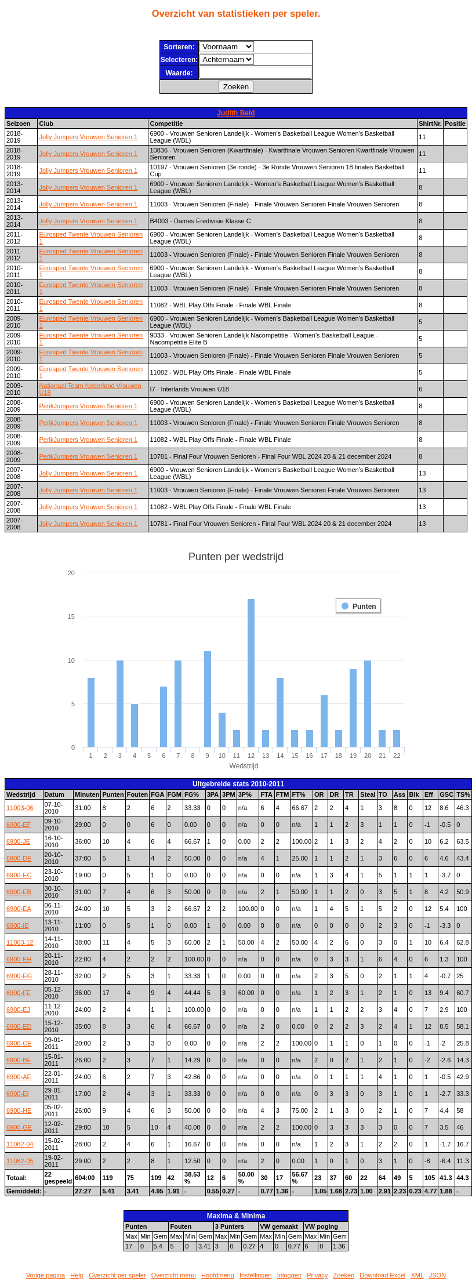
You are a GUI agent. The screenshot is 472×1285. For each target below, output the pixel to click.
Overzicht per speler (117, 1275)
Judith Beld (236, 113)
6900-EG (19, 975)
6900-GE (19, 1127)
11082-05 (20, 1160)
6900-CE (18, 1043)
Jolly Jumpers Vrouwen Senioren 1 (88, 136)
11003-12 (20, 942)
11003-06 (20, 807)
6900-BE (18, 1060)
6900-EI (17, 1093)
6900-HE (18, 1110)
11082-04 (20, 1144)
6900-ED (18, 1026)
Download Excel (382, 1275)
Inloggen (289, 1275)
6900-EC (18, 875)
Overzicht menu (173, 1275)
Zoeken (343, 1275)
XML (417, 1275)
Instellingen (255, 1275)
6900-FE (18, 992)
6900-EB (18, 891)
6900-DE (18, 858)
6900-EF (18, 824)
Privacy (317, 1275)
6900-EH (18, 959)
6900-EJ (18, 1009)
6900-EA (18, 908)
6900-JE (18, 841)
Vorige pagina (45, 1275)
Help (76, 1275)
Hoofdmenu (217, 1275)
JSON (437, 1275)
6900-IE (17, 925)
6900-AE (18, 1076)
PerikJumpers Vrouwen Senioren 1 (88, 405)
